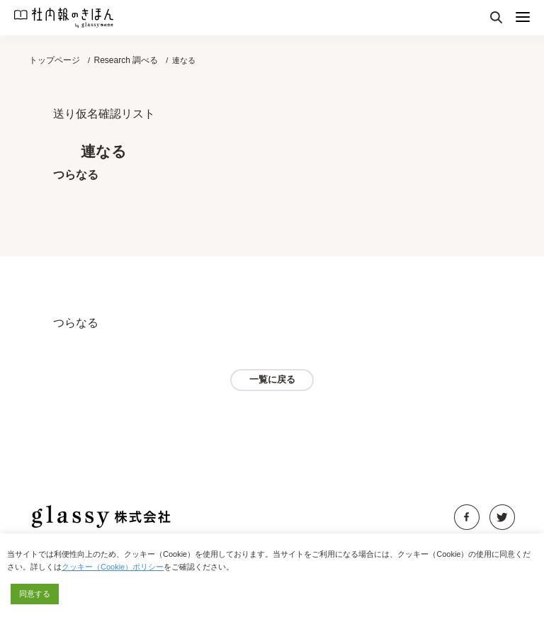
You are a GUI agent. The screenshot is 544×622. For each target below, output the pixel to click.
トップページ (54, 60)
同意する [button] (34, 593)
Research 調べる (126, 60)
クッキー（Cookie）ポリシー (113, 566)
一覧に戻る (272, 379)
